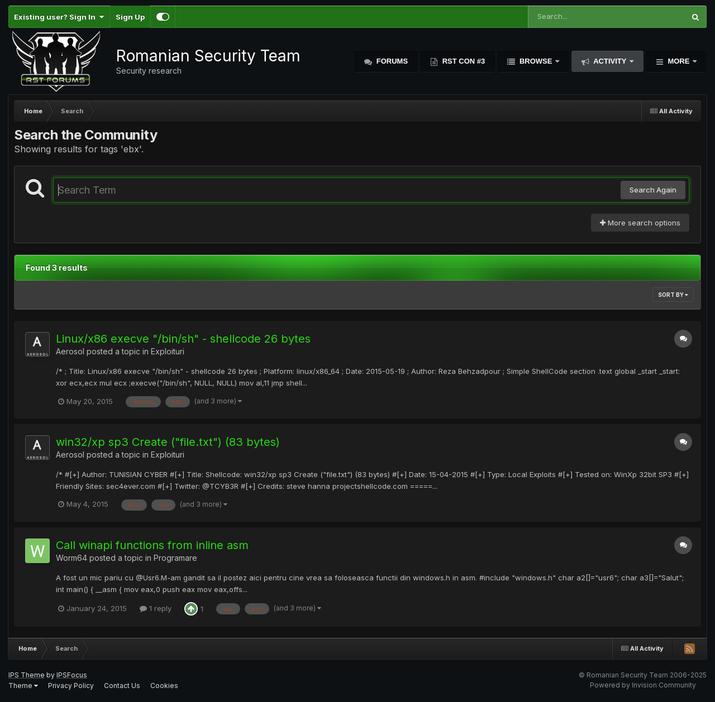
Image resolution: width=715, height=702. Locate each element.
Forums (391, 61)
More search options (640, 222)
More (679, 61)
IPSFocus (71, 675)
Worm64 (71, 557)
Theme (23, 685)
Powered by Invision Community (643, 685)
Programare (175, 557)
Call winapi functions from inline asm (152, 545)
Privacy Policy (71, 685)
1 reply (155, 608)
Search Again (653, 189)
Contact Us (122, 685)
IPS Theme (26, 675)
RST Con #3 (462, 61)
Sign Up (130, 16)
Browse (535, 61)
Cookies (164, 685)
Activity (610, 61)
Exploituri (167, 351)
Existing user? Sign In (59, 17)
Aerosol (70, 351)
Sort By (673, 294)
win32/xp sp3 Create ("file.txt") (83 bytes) (168, 442)
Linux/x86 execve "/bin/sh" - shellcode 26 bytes (183, 338)
